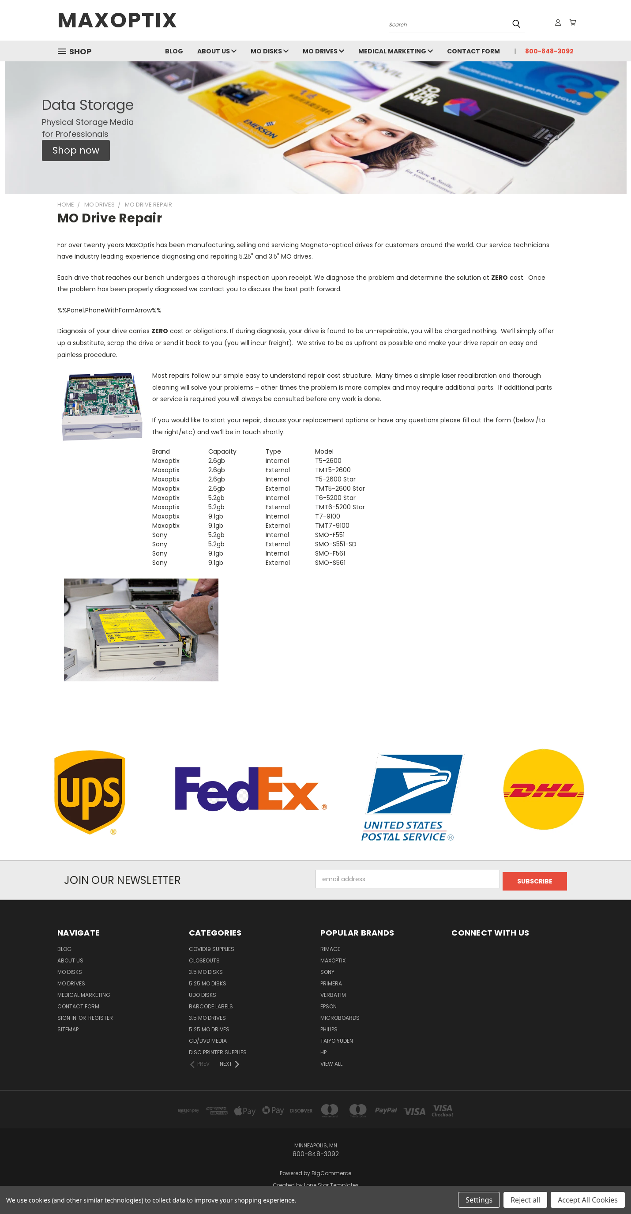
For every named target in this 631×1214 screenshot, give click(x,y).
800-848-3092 (549, 51)
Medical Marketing (395, 51)
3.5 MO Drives (207, 1015)
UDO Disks (202, 992)
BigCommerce (331, 1171)
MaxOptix (333, 958)
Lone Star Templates (331, 1183)
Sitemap (68, 1027)
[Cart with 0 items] (571, 22)
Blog (174, 51)
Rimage (330, 947)
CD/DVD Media (208, 1038)
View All (331, 1061)
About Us (217, 51)
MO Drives (323, 51)
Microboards (340, 1015)
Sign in (67, 1015)
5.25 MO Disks (207, 981)
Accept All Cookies (588, 1200)
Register (100, 1015)
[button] (76, 150)
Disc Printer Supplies (218, 1050)
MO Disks (270, 51)
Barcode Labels (211, 1004)
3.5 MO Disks (206, 969)
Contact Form (473, 51)
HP (323, 1050)
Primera (331, 981)
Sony (327, 969)
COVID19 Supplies (211, 947)
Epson (328, 1004)
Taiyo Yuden (336, 1038)
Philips (329, 1027)
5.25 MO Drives (209, 1027)
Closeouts (204, 958)
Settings (479, 1200)
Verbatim (333, 992)
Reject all (525, 1200)
